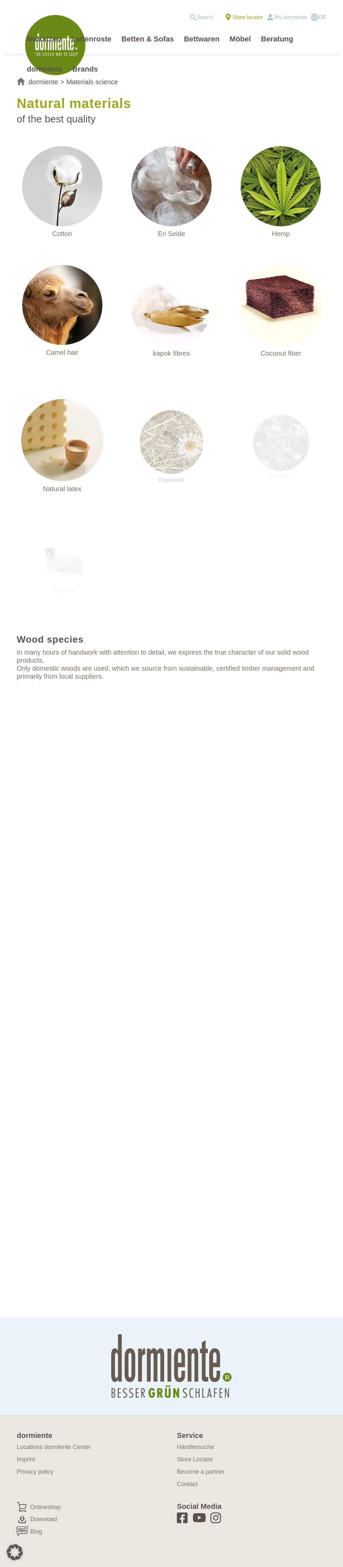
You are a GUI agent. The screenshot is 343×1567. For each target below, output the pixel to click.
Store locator (247, 17)
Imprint (26, 1459)
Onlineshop (45, 1507)
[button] (14, 1552)
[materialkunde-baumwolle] (62, 186)
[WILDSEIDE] (171, 186)
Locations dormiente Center (54, 1447)
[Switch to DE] (318, 17)
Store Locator (195, 1459)
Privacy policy (35, 1471)
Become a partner (201, 1471)
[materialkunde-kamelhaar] (62, 306)
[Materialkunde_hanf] (280, 186)
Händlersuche (195, 1447)
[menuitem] (203, 17)
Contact (187, 1484)
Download (43, 1519)
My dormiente (291, 17)
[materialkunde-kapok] (171, 307)
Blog (36, 1531)
